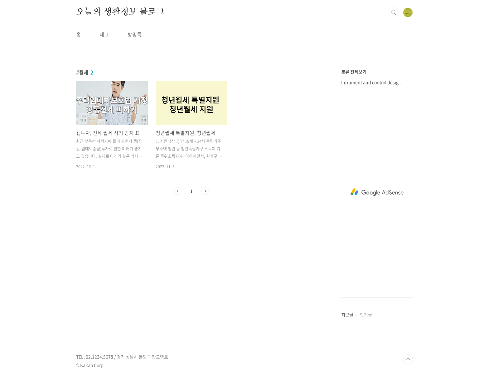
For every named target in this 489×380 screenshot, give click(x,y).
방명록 (135, 34)
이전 (178, 191)
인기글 (366, 314)
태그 (104, 34)
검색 (393, 12)
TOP (408, 359)
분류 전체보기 (353, 72)
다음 (205, 191)
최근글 (347, 314)
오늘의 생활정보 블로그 (120, 12)
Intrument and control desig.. (371, 82)
